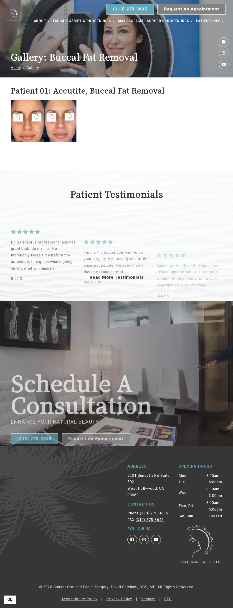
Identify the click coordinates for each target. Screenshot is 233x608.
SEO (168, 599)
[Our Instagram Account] (223, 53)
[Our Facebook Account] (223, 42)
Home (16, 68)
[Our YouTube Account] (223, 64)
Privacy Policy (119, 599)
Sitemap (148, 599)
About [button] (43, 21)
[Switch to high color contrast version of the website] (10, 599)
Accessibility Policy (79, 599)
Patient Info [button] (49, 30)
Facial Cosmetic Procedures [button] (85, 21)
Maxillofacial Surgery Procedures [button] (156, 21)
